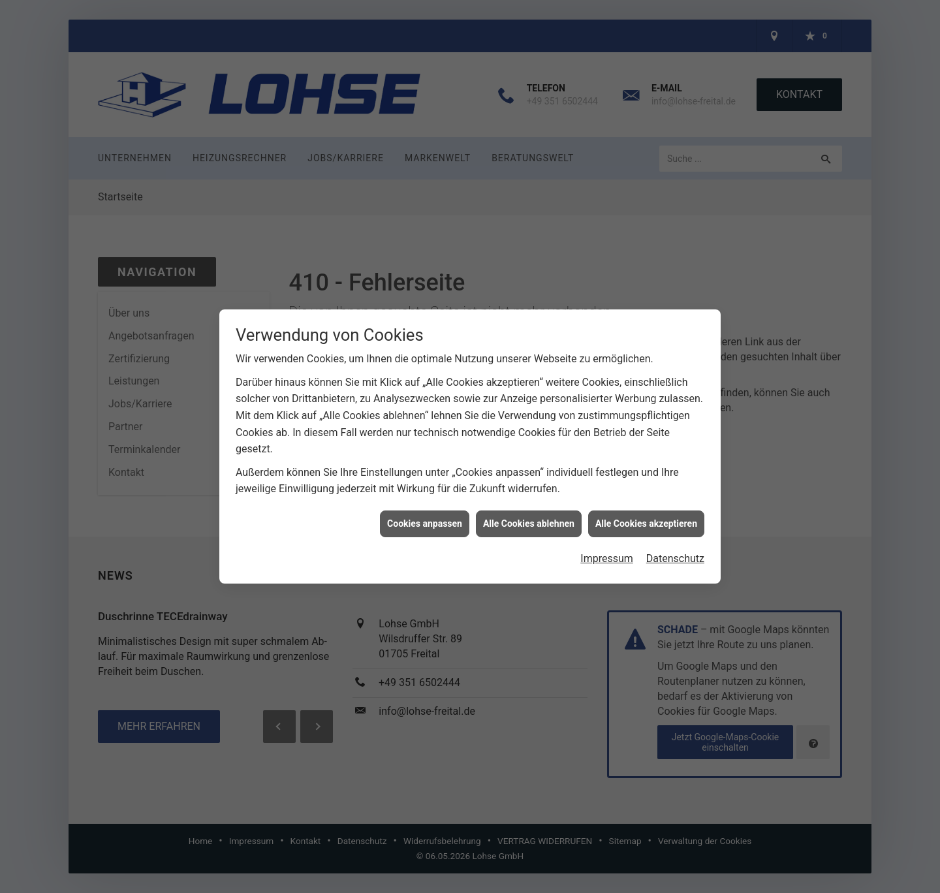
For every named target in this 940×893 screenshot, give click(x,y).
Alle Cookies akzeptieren (646, 515)
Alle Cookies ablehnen (528, 515)
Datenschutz (675, 550)
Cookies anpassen (424, 515)
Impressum (606, 550)
